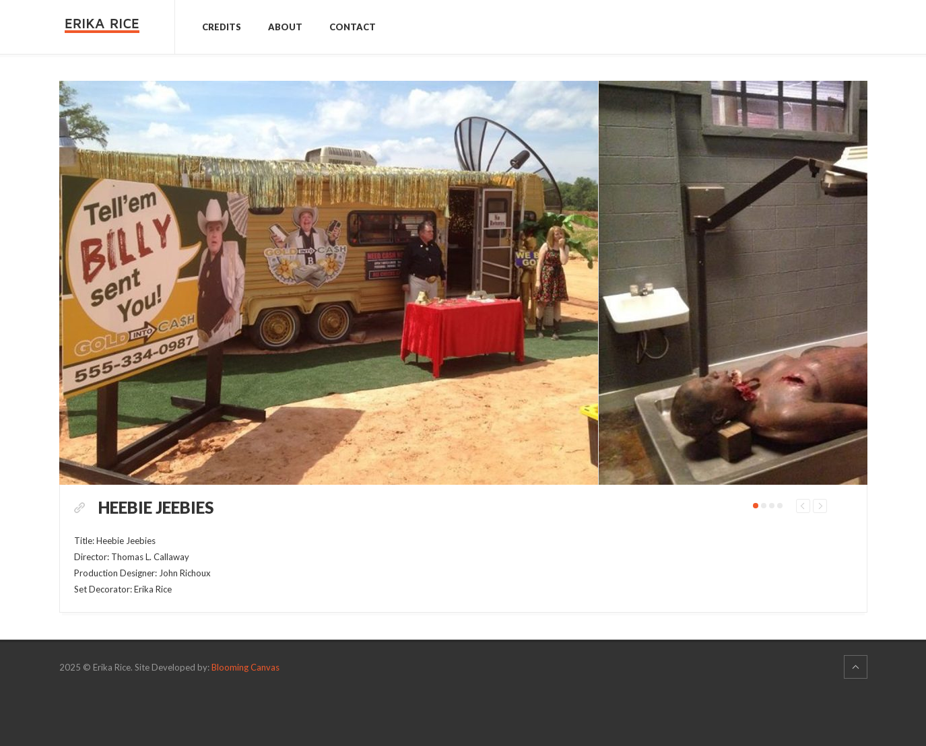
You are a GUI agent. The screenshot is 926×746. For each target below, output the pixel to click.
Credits (221, 27)
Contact (352, 27)
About (285, 27)
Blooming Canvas (245, 719)
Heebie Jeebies (182, 534)
